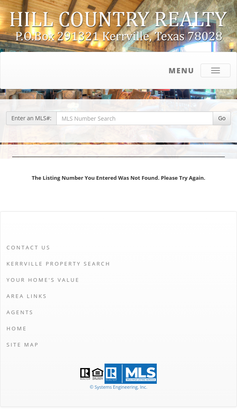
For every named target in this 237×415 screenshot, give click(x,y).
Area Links (26, 296)
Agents (20, 312)
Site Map (22, 344)
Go (222, 118)
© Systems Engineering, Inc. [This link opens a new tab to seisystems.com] (118, 387)
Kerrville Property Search (58, 263)
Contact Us (28, 247)
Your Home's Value (43, 279)
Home (16, 328)
